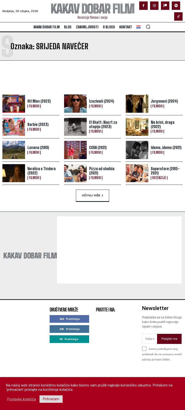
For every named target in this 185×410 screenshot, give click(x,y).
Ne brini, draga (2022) (162, 124)
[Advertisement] (59, 77)
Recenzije (159, 178)
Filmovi (34, 106)
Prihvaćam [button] (51, 399)
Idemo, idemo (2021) (166, 147)
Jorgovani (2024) (164, 101)
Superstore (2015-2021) (165, 170)
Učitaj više (92, 196)
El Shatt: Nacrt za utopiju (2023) (103, 124)
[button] (148, 26)
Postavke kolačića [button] (21, 399)
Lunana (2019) (38, 147)
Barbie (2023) (38, 124)
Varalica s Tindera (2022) (41, 170)
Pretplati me (169, 339)
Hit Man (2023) (39, 101)
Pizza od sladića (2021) (101, 170)
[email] (149, 339)
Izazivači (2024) (101, 101)
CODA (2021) (97, 147)
